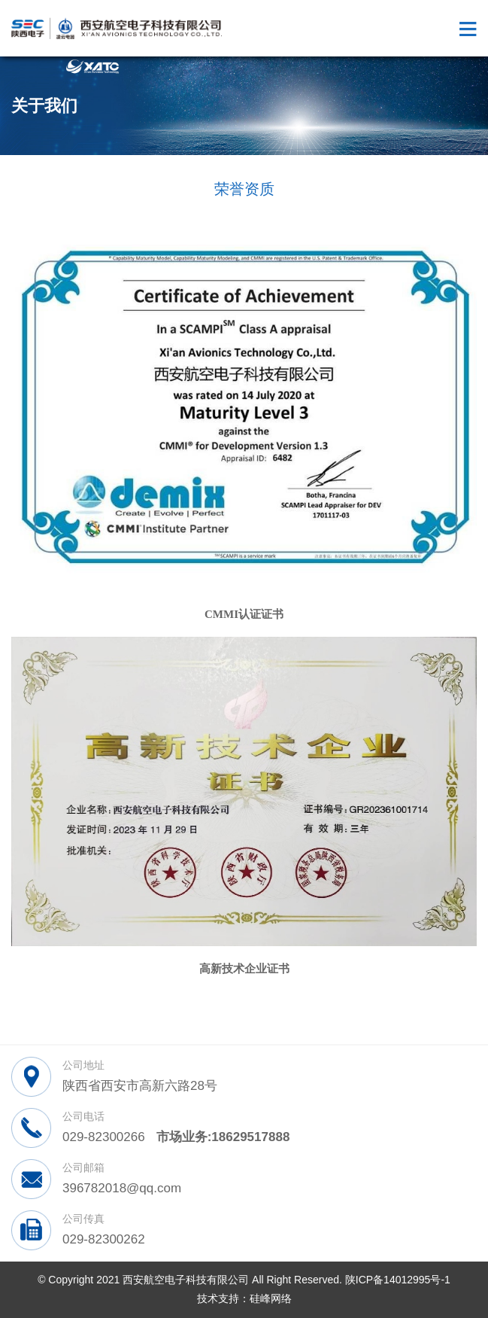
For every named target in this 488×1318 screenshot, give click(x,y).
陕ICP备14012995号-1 (397, 1280)
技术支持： (223, 1298)
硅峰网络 (271, 1298)
